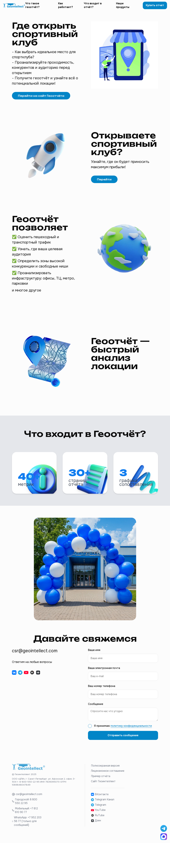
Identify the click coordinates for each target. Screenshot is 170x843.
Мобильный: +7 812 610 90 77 (26, 814)
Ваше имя (94, 654)
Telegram (98, 809)
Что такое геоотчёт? (32, 7)
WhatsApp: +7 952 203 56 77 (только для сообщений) (27, 825)
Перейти (104, 183)
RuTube (97, 819)
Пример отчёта (100, 780)
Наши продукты (122, 7)
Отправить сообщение (123, 739)
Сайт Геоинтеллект (103, 785)
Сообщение (95, 708)
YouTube (98, 814)
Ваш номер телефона (101, 690)
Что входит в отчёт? (93, 7)
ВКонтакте (100, 798)
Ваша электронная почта (104, 672)
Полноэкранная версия (105, 770)
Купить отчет (155, 7)
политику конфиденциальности (131, 730)
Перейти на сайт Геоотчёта (41, 100)
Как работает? (65, 7)
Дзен (96, 825)
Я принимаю (123, 730)
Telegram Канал (102, 804)
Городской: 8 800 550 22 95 (26, 805)
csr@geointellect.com (29, 798)
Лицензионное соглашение (107, 775)
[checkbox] (90, 730)
